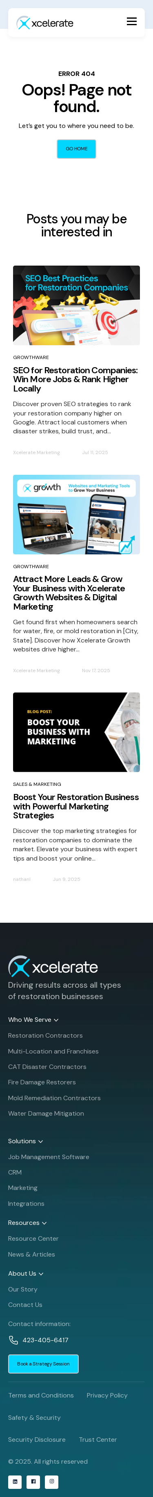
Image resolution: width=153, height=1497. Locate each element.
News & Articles (31, 1256)
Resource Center (33, 1241)
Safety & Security (34, 1417)
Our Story (23, 1291)
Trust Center (98, 1439)
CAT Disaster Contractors (47, 1069)
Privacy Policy (107, 1395)
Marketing (23, 1190)
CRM (15, 1174)
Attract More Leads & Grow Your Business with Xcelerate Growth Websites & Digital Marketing (69, 592)
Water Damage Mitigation (46, 1116)
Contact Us (25, 1307)
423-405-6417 (45, 1342)
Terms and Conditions (41, 1395)
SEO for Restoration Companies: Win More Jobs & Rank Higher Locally (75, 379)
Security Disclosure (37, 1439)
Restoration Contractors (45, 1038)
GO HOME (76, 148)
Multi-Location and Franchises (53, 1053)
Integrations (26, 1205)
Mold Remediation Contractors (54, 1100)
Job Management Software (48, 1159)
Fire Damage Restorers (42, 1084)
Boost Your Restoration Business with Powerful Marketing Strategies (76, 806)
